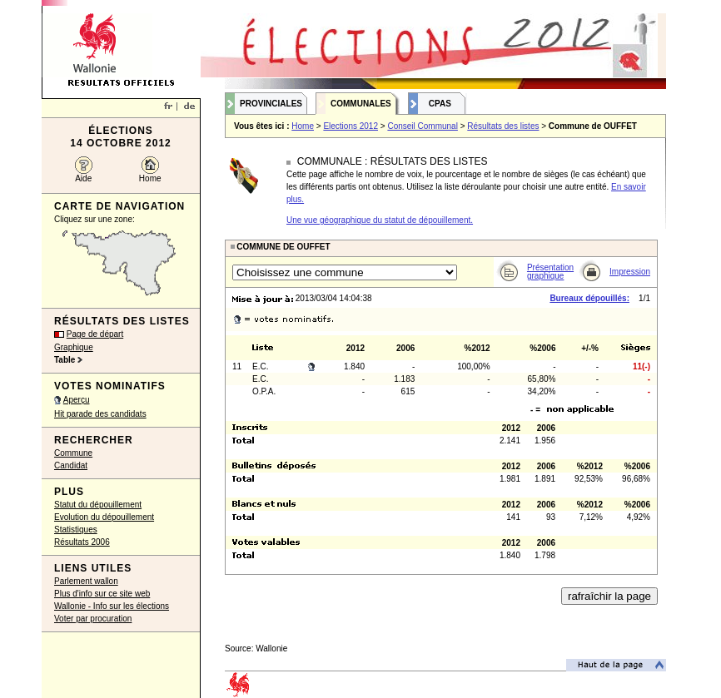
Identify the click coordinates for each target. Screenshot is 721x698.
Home (150, 178)
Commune (73, 453)
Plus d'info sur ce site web (102, 593)
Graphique (73, 347)
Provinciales (271, 103)
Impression (629, 271)
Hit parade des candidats (100, 413)
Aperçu (76, 399)
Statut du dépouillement (98, 504)
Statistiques (75, 529)
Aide (83, 178)
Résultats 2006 (82, 542)
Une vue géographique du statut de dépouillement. (379, 220)
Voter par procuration (93, 618)
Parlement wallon (86, 581)
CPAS (440, 103)
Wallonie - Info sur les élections (111, 606)
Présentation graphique (550, 271)
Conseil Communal (422, 126)
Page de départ (95, 334)
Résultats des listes (503, 126)
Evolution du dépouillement (104, 517)
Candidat (70, 465)
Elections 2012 (350, 126)
